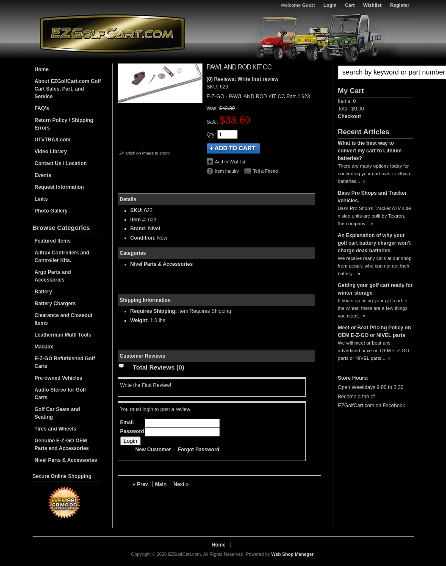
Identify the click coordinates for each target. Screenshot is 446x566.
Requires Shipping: (153, 311)
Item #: (139, 220)
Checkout (349, 116)
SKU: (213, 87)
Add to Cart (233, 148)
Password (132, 431)
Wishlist (372, 5)
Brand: (138, 229)
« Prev (140, 484)
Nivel (154, 229)
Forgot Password (198, 450)
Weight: (139, 320)
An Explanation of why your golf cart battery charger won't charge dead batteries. (374, 243)
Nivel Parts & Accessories (161, 264)
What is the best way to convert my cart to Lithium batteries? (370, 150)
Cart (350, 5)
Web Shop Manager (292, 554)
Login (330, 5)
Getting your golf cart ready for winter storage (375, 289)
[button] (375, 72)
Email (127, 422)
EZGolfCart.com (112, 33)
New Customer (153, 450)
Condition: (143, 238)
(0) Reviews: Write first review (243, 79)
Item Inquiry (227, 171)
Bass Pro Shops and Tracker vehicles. (372, 197)
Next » (181, 484)
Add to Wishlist (230, 161)
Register (400, 5)
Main (160, 484)
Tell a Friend (265, 171)
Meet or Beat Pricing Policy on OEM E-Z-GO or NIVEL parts (374, 331)
